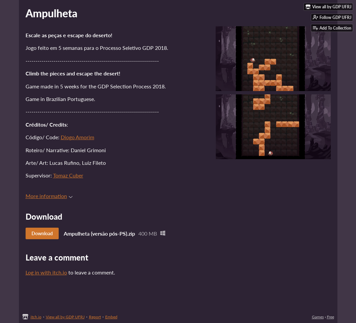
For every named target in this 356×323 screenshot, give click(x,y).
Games (318, 316)
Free (330, 316)
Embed (111, 316)
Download (42, 233)
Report (95, 316)
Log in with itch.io (46, 272)
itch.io (36, 316)
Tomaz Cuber (68, 175)
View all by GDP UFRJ (65, 316)
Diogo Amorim (77, 137)
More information (49, 196)
